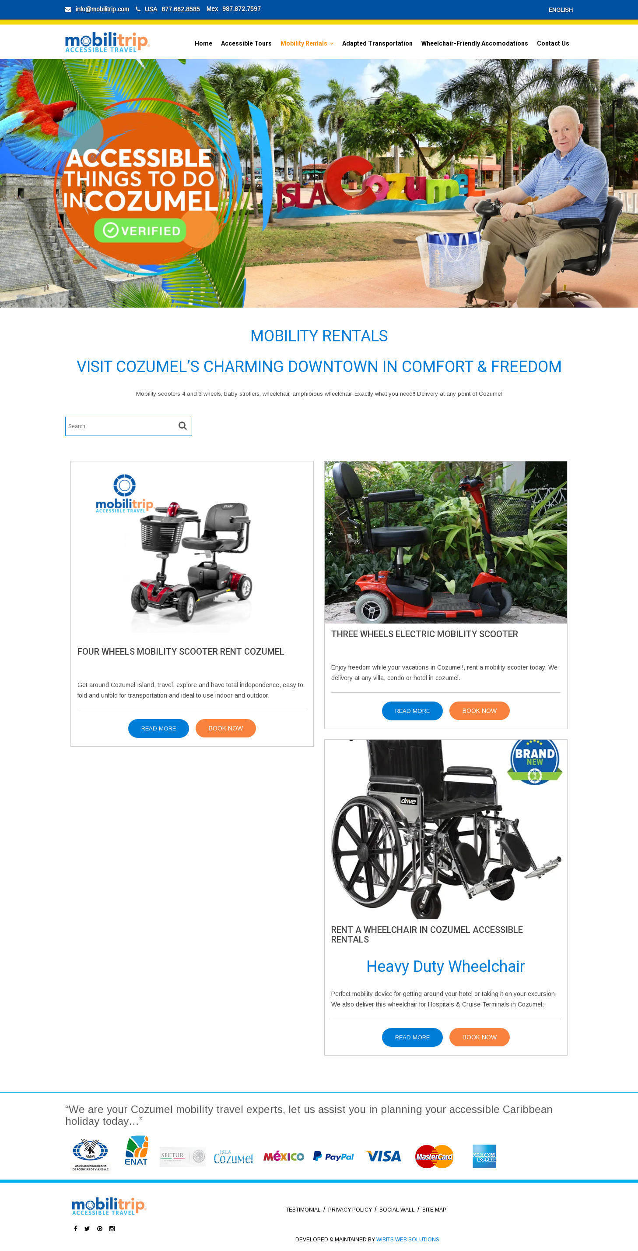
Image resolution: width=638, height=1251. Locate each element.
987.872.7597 (241, 8)
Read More (158, 728)
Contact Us (553, 43)
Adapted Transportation (377, 43)
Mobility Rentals (303, 43)
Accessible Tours (246, 43)
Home (203, 43)
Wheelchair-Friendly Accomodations (474, 43)
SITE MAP (434, 1210)
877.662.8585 (180, 9)
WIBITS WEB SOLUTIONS (407, 1240)
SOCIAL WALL (397, 1210)
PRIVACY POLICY (350, 1210)
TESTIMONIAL (303, 1210)
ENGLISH (561, 10)
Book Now (226, 728)
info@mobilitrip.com (102, 9)
